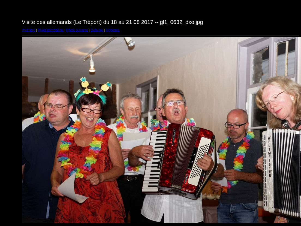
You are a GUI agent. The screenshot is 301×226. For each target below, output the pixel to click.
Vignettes (112, 30)
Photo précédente (51, 30)
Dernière (97, 30)
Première (28, 30)
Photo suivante (77, 30)
